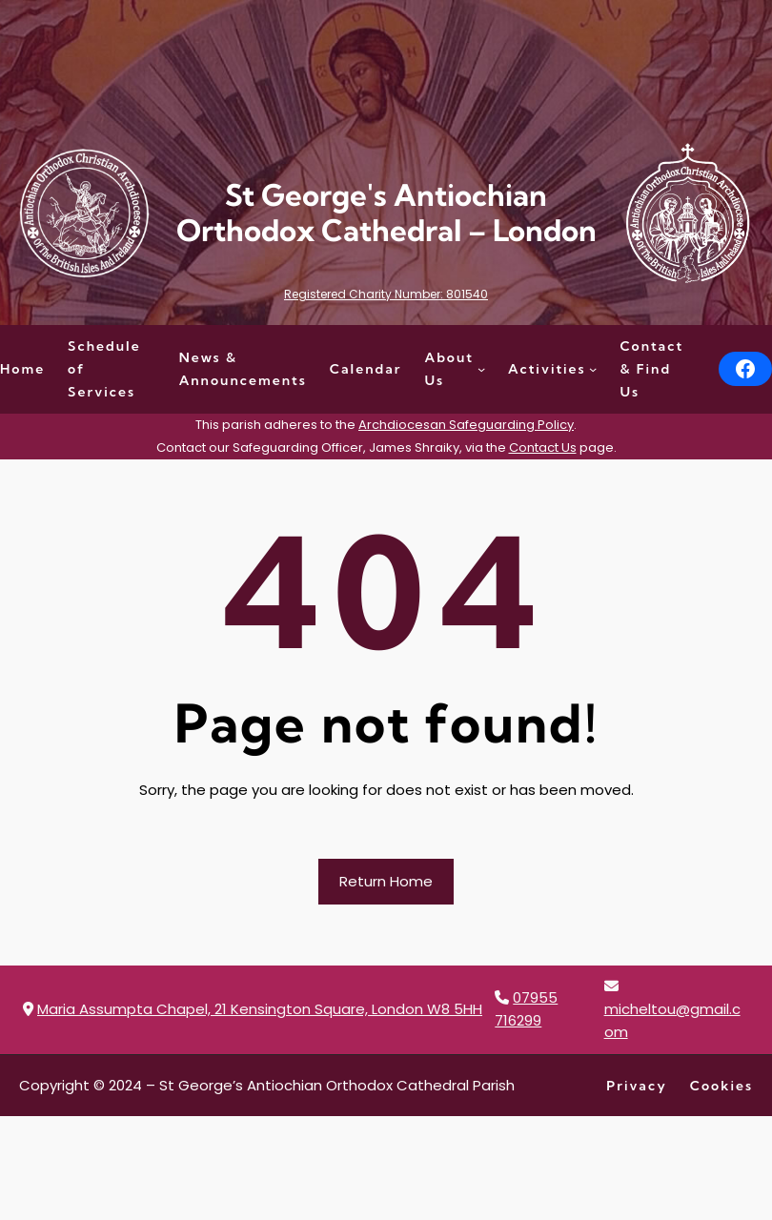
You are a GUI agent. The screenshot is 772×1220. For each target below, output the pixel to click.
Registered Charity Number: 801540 (386, 294)
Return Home (386, 881)
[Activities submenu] (593, 369)
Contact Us (543, 447)
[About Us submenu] (481, 369)
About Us (450, 369)
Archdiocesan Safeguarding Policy (466, 425)
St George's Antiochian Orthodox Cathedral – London (386, 212)
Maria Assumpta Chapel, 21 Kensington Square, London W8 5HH (259, 1009)
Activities (547, 368)
